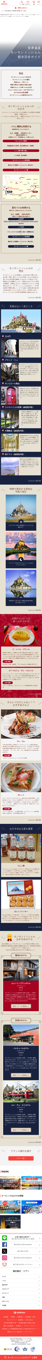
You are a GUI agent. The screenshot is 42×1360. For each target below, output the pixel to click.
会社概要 (5, 1317)
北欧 (3, 1297)
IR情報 (13, 1317)
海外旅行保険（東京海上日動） (27, 1323)
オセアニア (5, 1289)
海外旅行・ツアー (21, 1271)
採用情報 (19, 1317)
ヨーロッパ (5, 1293)
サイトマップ (28, 1332)
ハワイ (4, 1281)
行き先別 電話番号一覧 (10, 1323)
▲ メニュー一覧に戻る (34, 260)
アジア (4, 1276)
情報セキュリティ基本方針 (14, 1332)
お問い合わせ (29, 1320)
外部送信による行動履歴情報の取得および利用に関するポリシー (20, 1329)
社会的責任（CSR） (30, 1317)
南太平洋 (4, 1285)
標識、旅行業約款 (8, 1326)
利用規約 (18, 1326)
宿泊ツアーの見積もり (21, 1006)
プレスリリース (11, 1320)
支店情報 (20, 1320)
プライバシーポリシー (30, 1326)
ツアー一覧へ (21, 1158)
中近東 (4, 1305)
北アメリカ (5, 1301)
